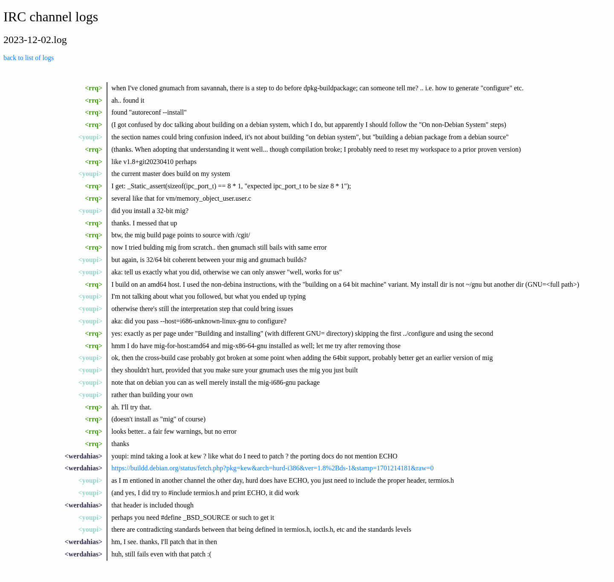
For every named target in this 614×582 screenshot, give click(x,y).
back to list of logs (28, 57)
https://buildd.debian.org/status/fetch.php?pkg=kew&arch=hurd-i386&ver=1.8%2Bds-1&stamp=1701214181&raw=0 (272, 468)
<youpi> (90, 137)
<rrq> (93, 88)
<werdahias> (83, 456)
